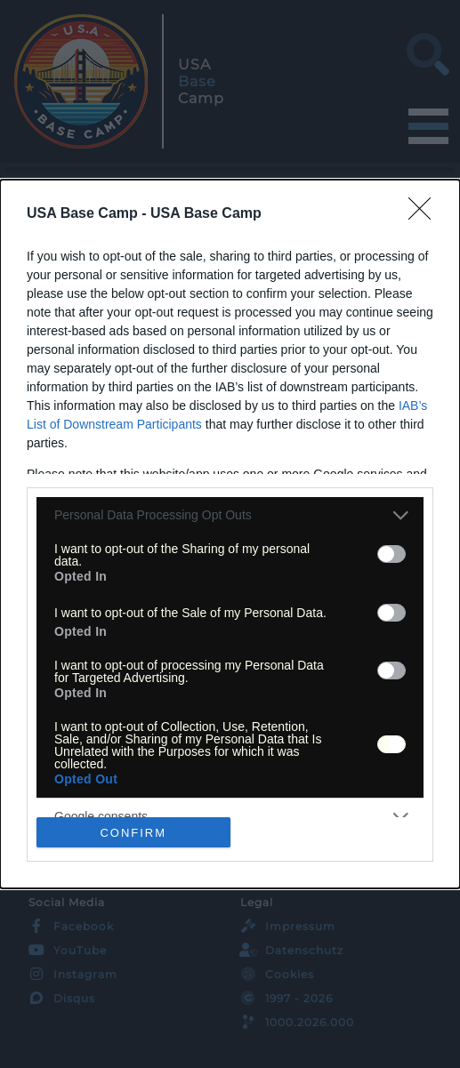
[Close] (425, 214)
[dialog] (230, 534)
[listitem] (230, 515)
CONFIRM (133, 832)
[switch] (391, 554)
